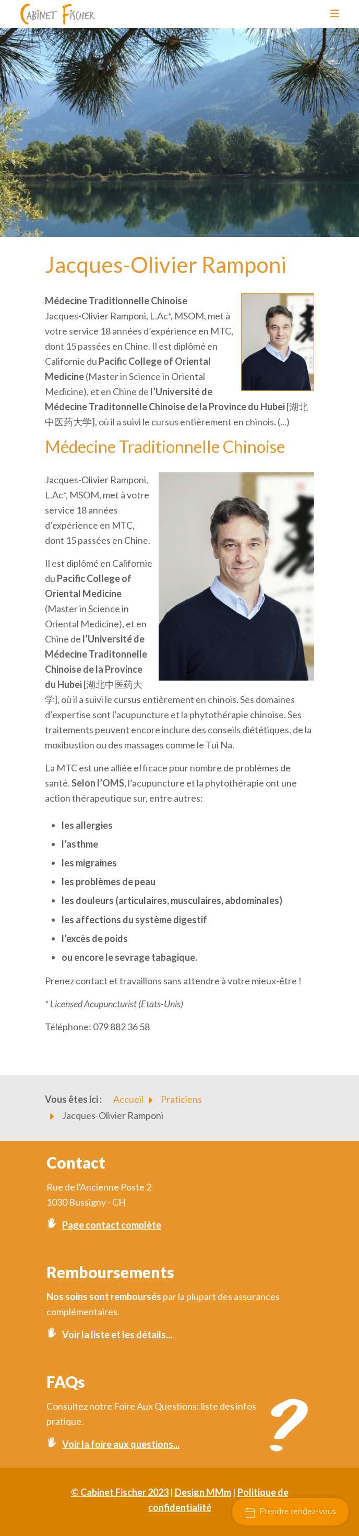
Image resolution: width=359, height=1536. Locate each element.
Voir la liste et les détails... (117, 1334)
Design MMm (203, 1492)
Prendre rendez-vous (290, 1512)
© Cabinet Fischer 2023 (120, 1492)
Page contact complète (111, 1225)
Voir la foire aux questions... (121, 1444)
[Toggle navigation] (331, 14)
